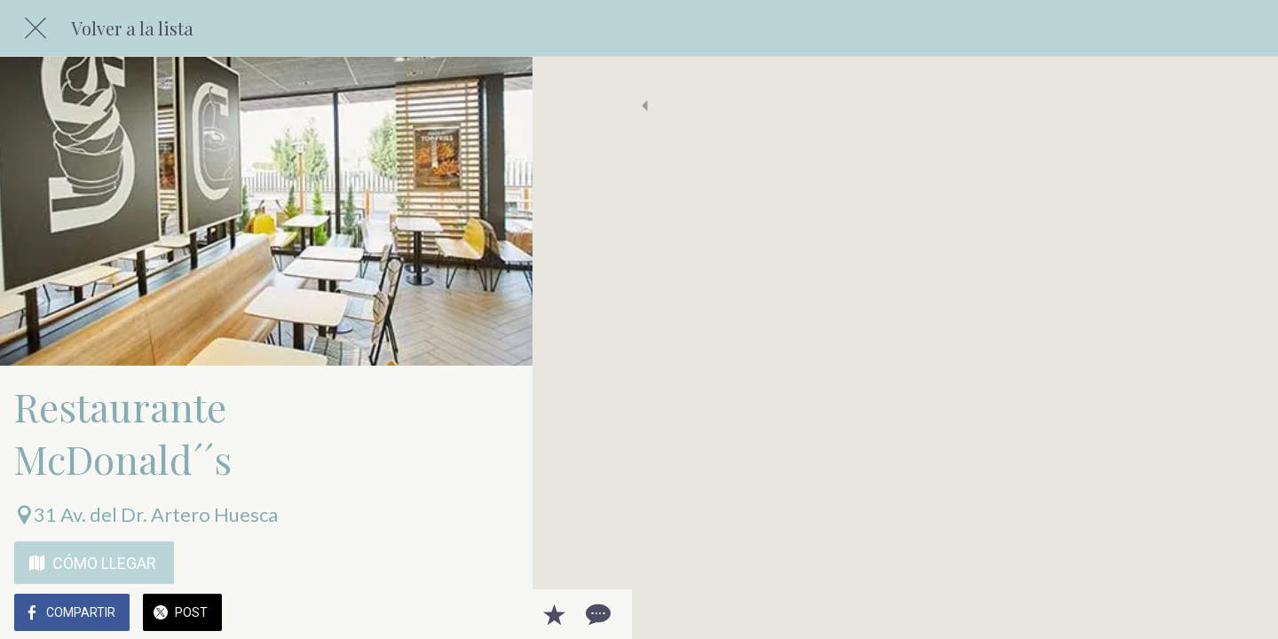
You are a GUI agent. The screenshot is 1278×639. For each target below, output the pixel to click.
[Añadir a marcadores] (454, 614)
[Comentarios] (497, 614)
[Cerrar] (35, 28)
